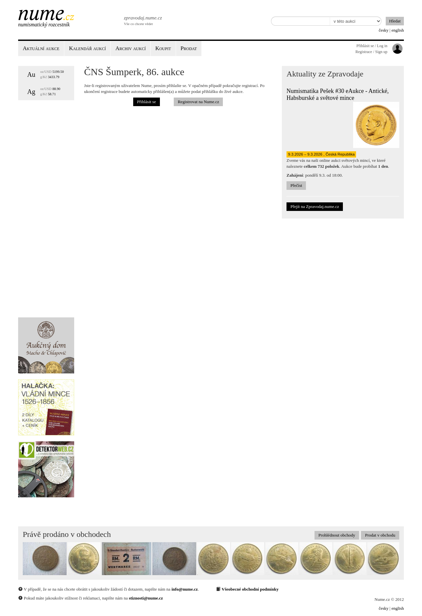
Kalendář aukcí (87, 48)
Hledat (395, 20)
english (397, 30)
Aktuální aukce (41, 48)
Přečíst (296, 185)
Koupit (163, 48)
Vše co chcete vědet (142, 19)
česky (384, 30)
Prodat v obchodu (380, 535)
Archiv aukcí (130, 48)
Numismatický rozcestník (44, 24)
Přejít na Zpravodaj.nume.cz (314, 206)
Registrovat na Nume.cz (198, 101)
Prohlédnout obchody (336, 535)
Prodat (189, 48)
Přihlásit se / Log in (371, 46)
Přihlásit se (146, 101)
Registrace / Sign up (371, 51)
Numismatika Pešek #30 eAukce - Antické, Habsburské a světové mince (337, 95)
